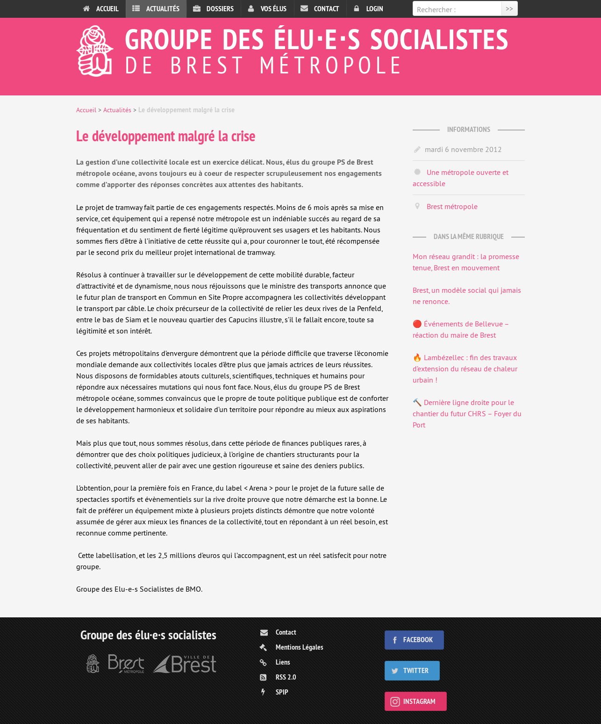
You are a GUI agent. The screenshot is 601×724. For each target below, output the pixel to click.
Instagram (419, 701)
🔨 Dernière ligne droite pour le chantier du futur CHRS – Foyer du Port (467, 413)
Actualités (162, 9)
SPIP (282, 692)
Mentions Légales (299, 647)
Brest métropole (452, 206)
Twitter (416, 670)
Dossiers (220, 9)
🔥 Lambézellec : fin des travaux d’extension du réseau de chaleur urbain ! (465, 368)
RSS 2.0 (286, 677)
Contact (326, 9)
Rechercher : (436, 9)
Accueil (107, 9)
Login (374, 9)
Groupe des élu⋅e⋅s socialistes (300, 49)
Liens (283, 662)
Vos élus (273, 9)
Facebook (418, 639)
